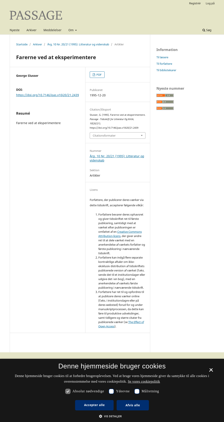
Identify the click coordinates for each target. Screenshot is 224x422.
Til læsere (162, 57)
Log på (210, 3)
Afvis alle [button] (132, 405)
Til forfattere (164, 64)
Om (71, 30)
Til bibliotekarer (166, 70)
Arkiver (31, 30)
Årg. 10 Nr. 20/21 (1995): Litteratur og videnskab (78, 44)
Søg (207, 30)
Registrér (195, 3)
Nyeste (15, 30)
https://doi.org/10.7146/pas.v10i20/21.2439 (47, 95)
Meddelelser (52, 30)
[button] (112, 416)
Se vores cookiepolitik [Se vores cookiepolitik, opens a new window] (144, 381)
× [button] (211, 371)
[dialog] (112, 390)
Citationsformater (104, 135)
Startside (22, 44)
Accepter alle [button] (94, 405)
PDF (99, 75)
